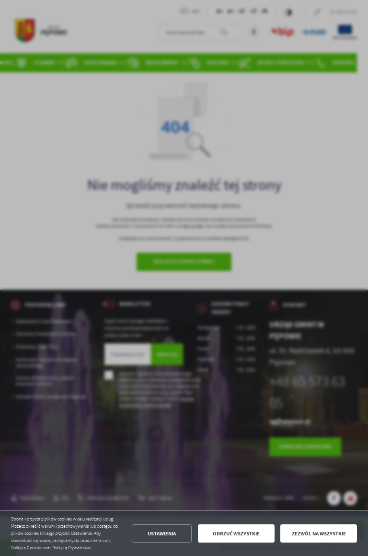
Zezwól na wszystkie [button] (319, 533)
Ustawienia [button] (162, 533)
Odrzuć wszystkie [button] (236, 533)
